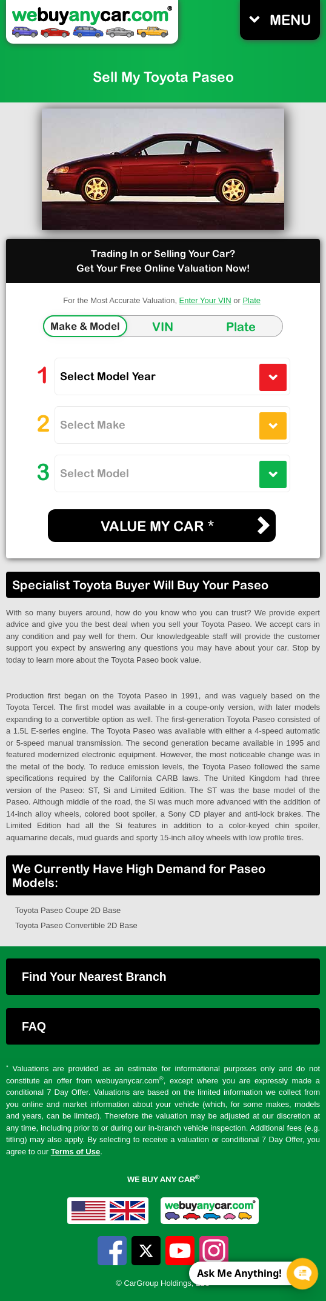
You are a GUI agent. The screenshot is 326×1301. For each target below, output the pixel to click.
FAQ (34, 1026)
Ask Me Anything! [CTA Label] (239, 1273)
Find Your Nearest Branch (94, 976)
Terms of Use (75, 1151)
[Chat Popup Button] (302, 1273)
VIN (162, 326)
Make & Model (85, 326)
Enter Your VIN (205, 300)
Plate (251, 300)
